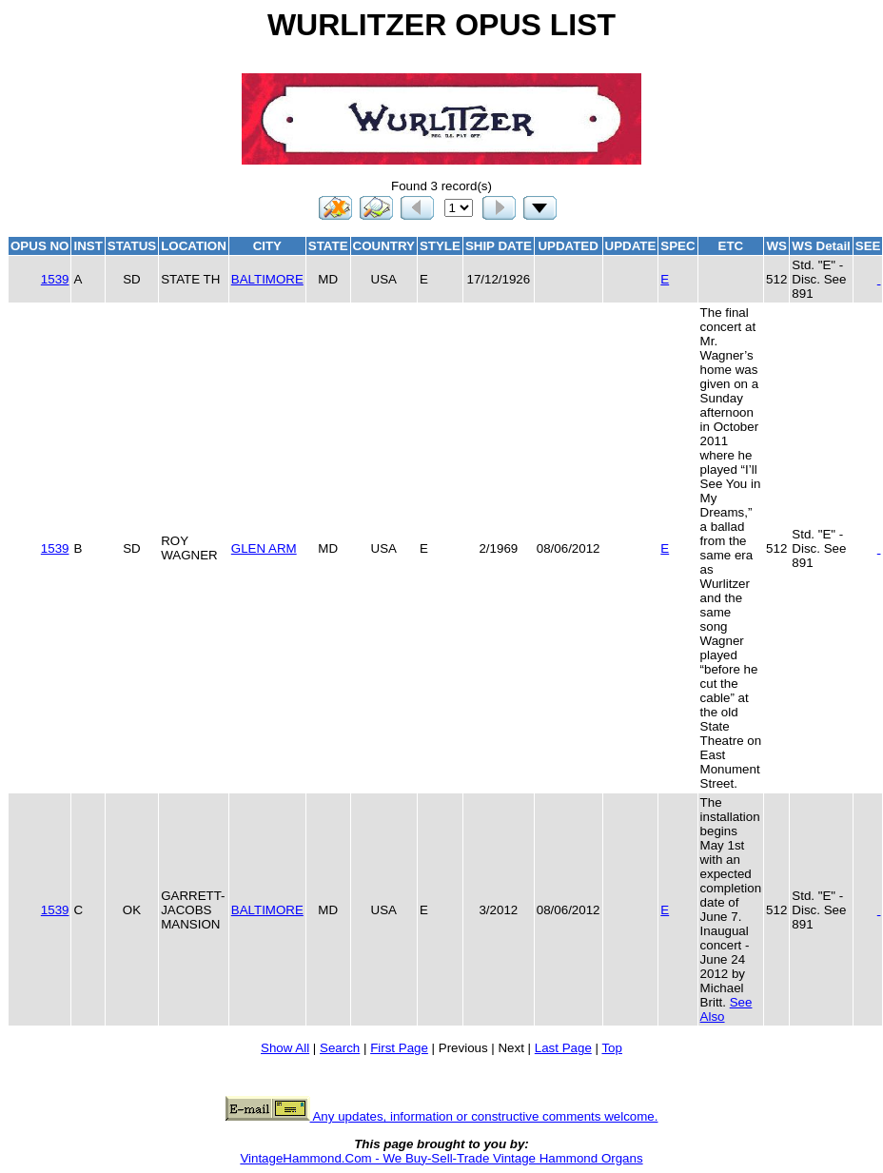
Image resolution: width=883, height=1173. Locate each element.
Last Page (563, 1048)
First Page (399, 1048)
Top (611, 1048)
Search (340, 1048)
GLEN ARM (264, 548)
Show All (285, 1048)
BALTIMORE (267, 279)
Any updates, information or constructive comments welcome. (442, 1116)
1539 (55, 279)
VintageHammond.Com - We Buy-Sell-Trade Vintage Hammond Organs (441, 1158)
